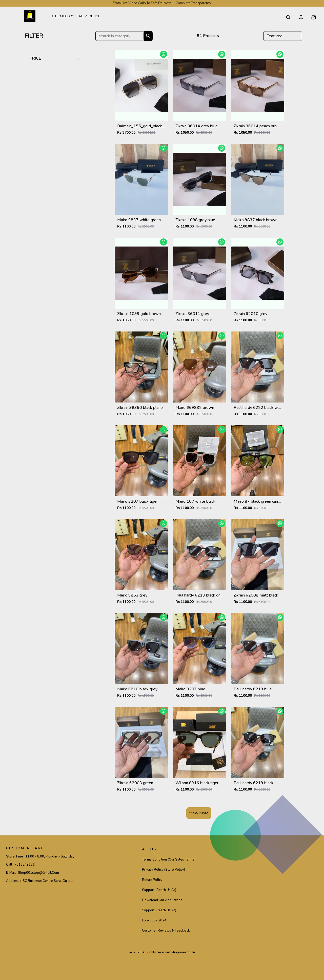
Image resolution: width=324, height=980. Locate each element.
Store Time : (40, 856)
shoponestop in (183, 952)
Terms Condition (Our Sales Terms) (168, 859)
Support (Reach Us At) (159, 890)
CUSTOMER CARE (25, 848)
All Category (62, 16)
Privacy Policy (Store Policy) (163, 869)
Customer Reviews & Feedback (166, 930)
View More (199, 813)
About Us (149, 849)
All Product (89, 16)
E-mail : (32, 872)
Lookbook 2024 (154, 920)
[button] (313, 16)
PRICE (35, 58)
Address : (39, 881)
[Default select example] (282, 36)
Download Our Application (162, 900)
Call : (20, 864)
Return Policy (152, 880)
